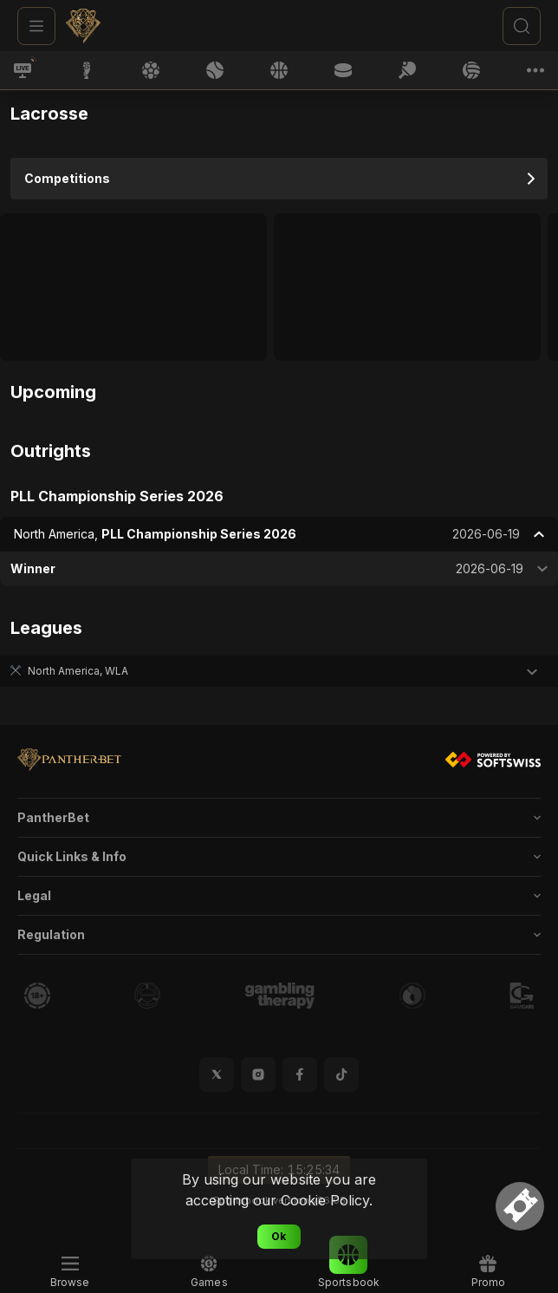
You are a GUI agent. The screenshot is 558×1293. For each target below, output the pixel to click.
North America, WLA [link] (78, 670)
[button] (279, 671)
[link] (126, 26)
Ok (278, 1236)
